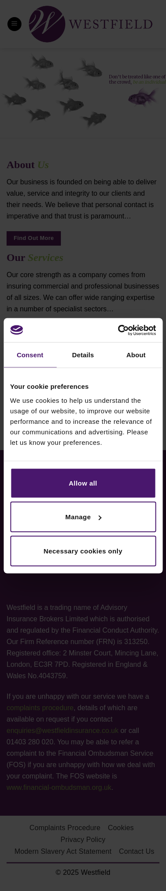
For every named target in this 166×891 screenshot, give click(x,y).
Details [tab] (83, 355)
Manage (83, 517)
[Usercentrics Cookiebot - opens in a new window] (118, 330)
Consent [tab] (30, 355)
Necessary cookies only (83, 550)
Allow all (83, 482)
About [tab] (136, 355)
